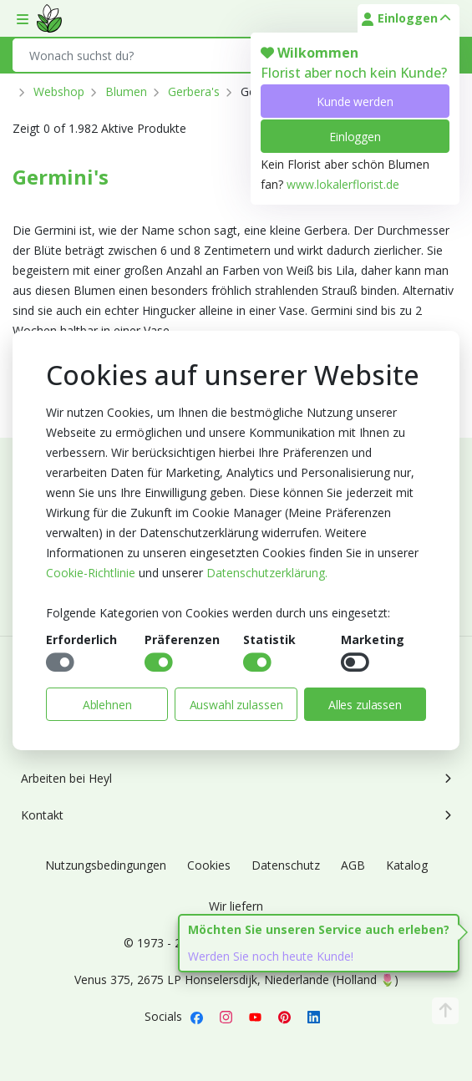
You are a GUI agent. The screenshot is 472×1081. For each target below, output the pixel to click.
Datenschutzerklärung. (266, 573)
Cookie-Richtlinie (90, 573)
